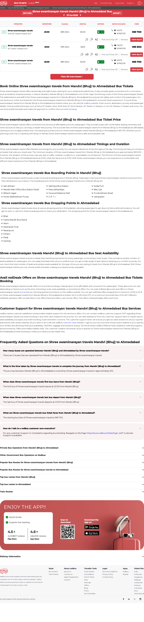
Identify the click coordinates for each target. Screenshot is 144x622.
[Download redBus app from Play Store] (91, 528)
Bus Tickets (53, 571)
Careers (67, 580)
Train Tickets (53, 574)
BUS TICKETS (20, 3)
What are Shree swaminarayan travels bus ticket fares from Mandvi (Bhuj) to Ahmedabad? (49, 413)
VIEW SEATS (137, 40)
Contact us (68, 574)
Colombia (138, 588)
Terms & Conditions (109, 571)
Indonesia (138, 574)
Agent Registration (71, 577)
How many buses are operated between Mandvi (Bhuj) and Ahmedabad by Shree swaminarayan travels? (56, 351)
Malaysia (137, 580)
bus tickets (25, 292)
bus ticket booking (68, 109)
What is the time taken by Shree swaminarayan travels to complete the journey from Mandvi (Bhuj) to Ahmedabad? (62, 366)
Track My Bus (89, 571)
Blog (86, 588)
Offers (86, 585)
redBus (39, 579)
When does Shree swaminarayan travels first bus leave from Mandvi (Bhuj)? (41, 382)
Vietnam (137, 585)
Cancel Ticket (119, 3)
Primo (86, 591)
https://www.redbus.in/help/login (102, 433)
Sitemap (87, 582)
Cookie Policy (107, 577)
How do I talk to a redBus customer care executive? (29, 428)
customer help (69, 322)
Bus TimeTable (89, 593)
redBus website (91, 103)
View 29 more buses (72, 76)
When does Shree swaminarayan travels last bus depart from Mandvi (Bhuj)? (42, 397)
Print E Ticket (89, 577)
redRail (33, 3)
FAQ (86, 580)
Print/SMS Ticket (106, 3)
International (139, 593)
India (136, 571)
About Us (67, 571)
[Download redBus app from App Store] (91, 535)
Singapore (138, 577)
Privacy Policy (107, 574)
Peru (136, 591)
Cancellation (89, 574)
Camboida (138, 582)
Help (95, 3)
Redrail (125, 574)
